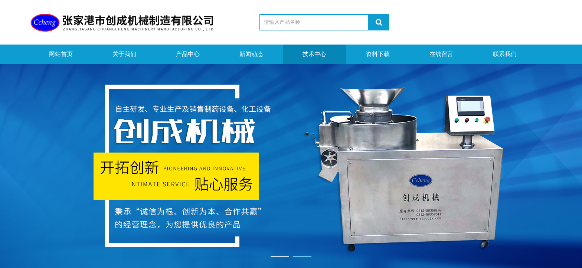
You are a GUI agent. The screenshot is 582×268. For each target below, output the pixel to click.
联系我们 (505, 54)
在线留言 (441, 54)
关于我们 (124, 54)
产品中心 (188, 54)
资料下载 (378, 54)
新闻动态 (251, 54)
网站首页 (61, 54)
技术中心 (314, 54)
